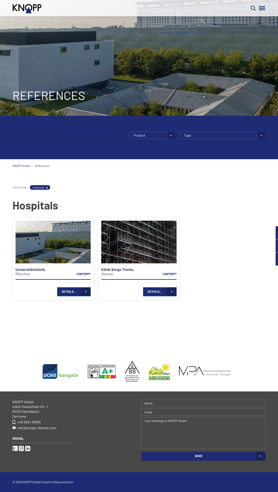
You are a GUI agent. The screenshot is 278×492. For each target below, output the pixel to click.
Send (198, 456)
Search (253, 8)
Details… (69, 291)
